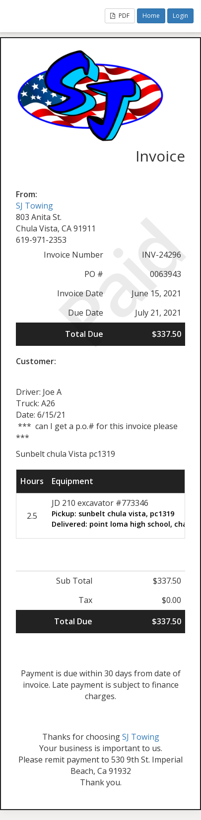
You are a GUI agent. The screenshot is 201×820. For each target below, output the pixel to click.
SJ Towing (34, 205)
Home (151, 15)
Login (180, 15)
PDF (120, 15)
